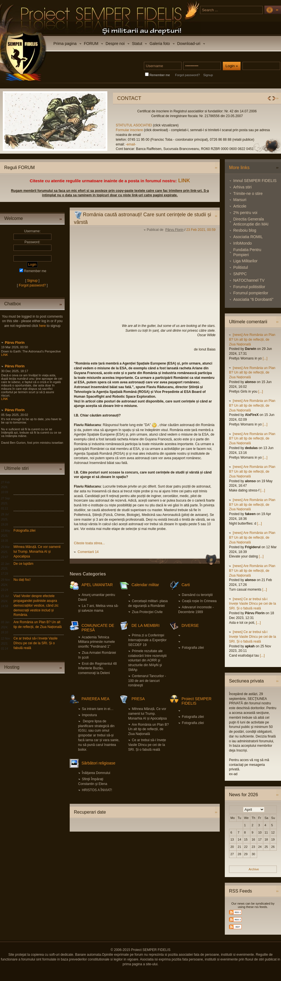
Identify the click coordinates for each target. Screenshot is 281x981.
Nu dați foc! (22, 580)
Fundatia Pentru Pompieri (247, 252)
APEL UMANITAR (97, 584)
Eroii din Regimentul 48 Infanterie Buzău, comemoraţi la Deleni (97, 668)
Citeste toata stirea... (89, 543)
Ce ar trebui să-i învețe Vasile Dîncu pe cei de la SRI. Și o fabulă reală (35, 643)
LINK (184, 180)
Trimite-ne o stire (248, 193)
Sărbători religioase (98, 763)
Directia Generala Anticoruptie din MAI (250, 221)
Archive (254, 869)
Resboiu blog (244, 230)
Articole (239, 206)
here (42, 326)
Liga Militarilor (245, 261)
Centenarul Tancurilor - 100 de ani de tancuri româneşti (147, 681)
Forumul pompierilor (250, 293)
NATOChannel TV (248, 280)
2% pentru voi (245, 212)
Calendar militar (145, 584)
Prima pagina (65, 43)
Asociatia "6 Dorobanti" (253, 299)
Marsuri (239, 199)
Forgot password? (187, 75)
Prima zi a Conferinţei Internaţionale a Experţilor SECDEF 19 (147, 640)
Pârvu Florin (14, 343)
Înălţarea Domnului (96, 773)
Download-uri (188, 43)
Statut (137, 43)
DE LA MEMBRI (146, 625)
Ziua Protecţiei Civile (147, 612)
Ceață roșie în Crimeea (199, 601)
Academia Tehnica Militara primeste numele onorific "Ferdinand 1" (96, 642)
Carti (186, 584)
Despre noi (115, 43)
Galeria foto (159, 43)
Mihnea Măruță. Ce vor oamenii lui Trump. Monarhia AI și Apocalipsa (36, 551)
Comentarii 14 (88, 552)
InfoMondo (242, 243)
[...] (265, 358)
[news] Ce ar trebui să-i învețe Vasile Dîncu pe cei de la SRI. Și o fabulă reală (252, 604)
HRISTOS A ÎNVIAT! (97, 790)
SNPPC (240, 274)
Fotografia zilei (24, 530)
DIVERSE (190, 625)
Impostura (89, 715)
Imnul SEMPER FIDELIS (255, 180)
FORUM (91, 43)
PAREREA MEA (95, 699)
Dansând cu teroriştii (197, 595)
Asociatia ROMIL (248, 237)
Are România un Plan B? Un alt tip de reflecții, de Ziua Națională (148, 729)
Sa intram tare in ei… (98, 709)
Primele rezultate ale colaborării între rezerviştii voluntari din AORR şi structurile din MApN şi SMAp (147, 660)
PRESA (138, 699)
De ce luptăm (23, 564)
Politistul (240, 267)
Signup (208, 75)
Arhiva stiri (242, 187)
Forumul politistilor (249, 286)
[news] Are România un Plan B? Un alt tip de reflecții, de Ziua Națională (252, 339)
